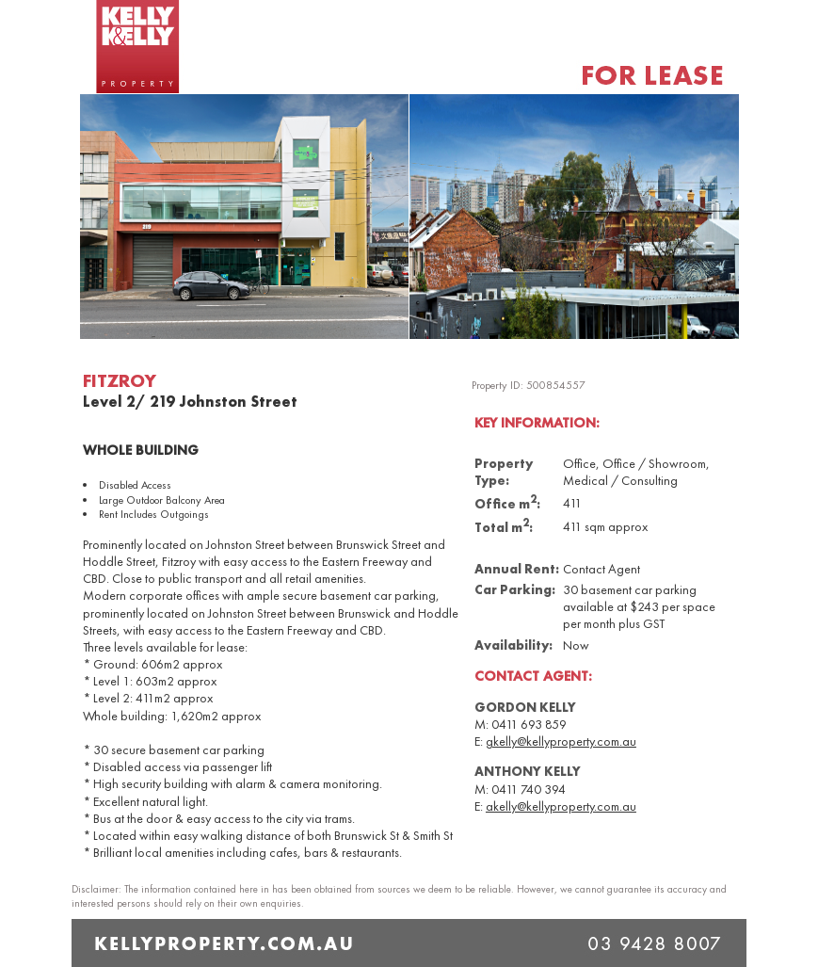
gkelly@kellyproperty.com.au (561, 741)
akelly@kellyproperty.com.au (561, 806)
